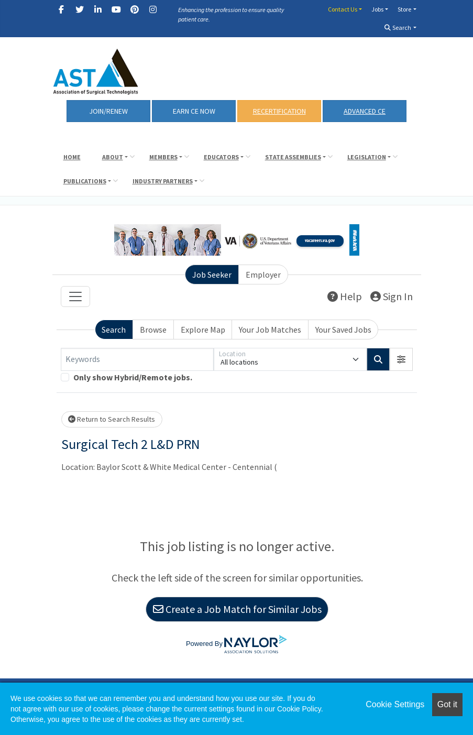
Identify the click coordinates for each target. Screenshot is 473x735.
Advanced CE (365, 111)
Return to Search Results (111, 419)
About (112, 157)
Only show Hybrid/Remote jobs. (132, 377)
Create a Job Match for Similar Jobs (237, 609)
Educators (221, 157)
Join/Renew (108, 111)
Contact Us (342, 9)
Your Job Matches (270, 329)
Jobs (377, 9)
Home (72, 157)
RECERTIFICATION (279, 111)
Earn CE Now (194, 111)
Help (344, 296)
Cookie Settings (395, 704)
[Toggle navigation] (75, 296)
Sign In (391, 296)
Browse (153, 329)
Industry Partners (163, 181)
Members (163, 157)
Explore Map (203, 329)
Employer (263, 274)
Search (397, 27)
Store (404, 9)
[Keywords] (137, 359)
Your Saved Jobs (343, 329)
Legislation (366, 157)
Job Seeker (212, 274)
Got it (447, 704)
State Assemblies (293, 157)
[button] (401, 359)
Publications (84, 181)
